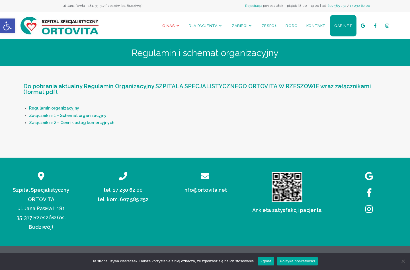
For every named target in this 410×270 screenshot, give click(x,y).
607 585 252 (336, 6)
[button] (7, 25)
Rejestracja (253, 6)
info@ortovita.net (205, 190)
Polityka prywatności (297, 261)
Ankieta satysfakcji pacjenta (287, 210)
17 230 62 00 (360, 6)
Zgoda (266, 261)
